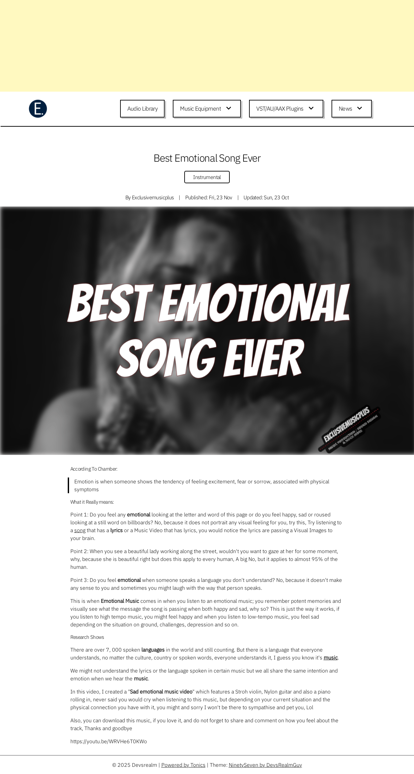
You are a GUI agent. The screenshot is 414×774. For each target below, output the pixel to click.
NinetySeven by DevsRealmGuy (265, 765)
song (79, 530)
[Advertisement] (196, 46)
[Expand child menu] (230, 109)
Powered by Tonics (183, 765)
